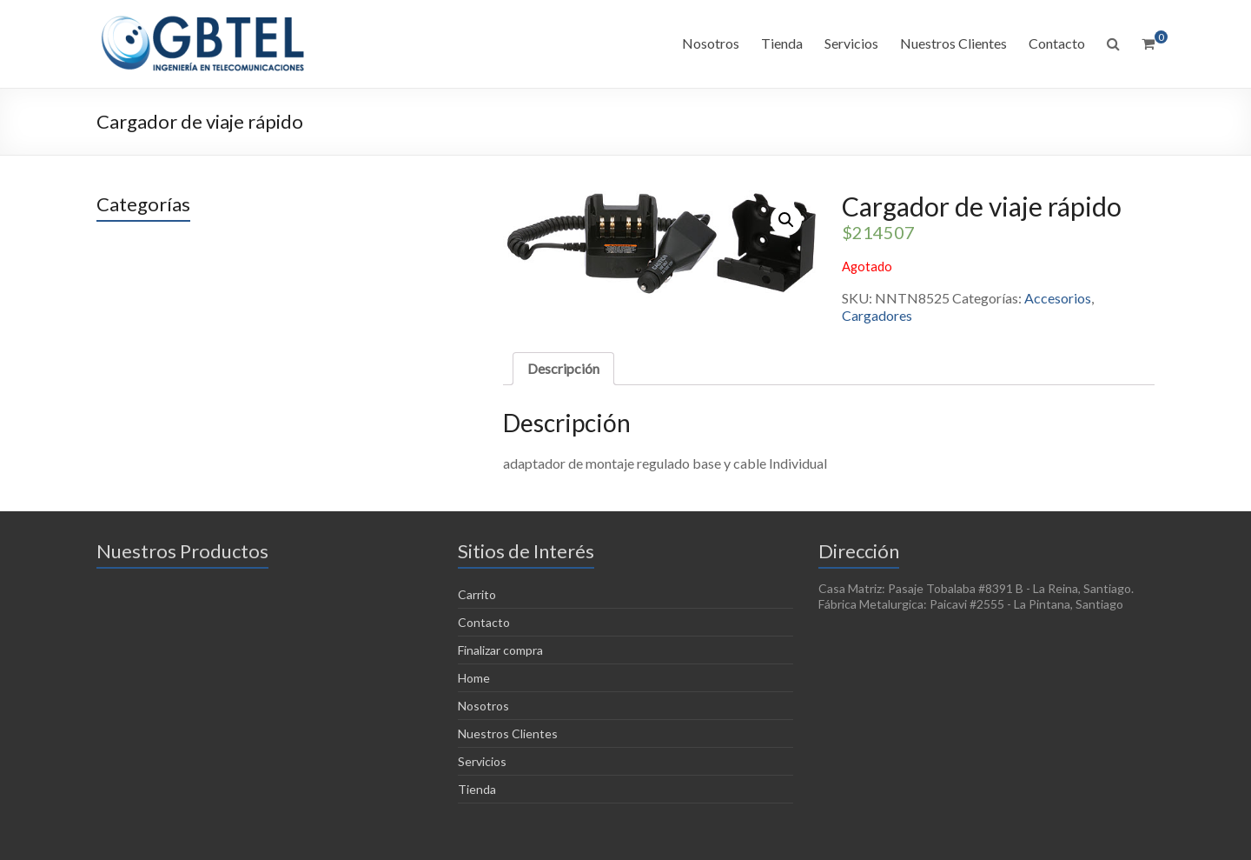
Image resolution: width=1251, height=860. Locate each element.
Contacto (1057, 43)
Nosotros (710, 43)
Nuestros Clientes (953, 43)
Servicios (851, 43)
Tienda (782, 43)
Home (474, 677)
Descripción (563, 368)
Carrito (477, 594)
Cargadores (877, 315)
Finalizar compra (500, 650)
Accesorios (1057, 298)
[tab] (563, 368)
